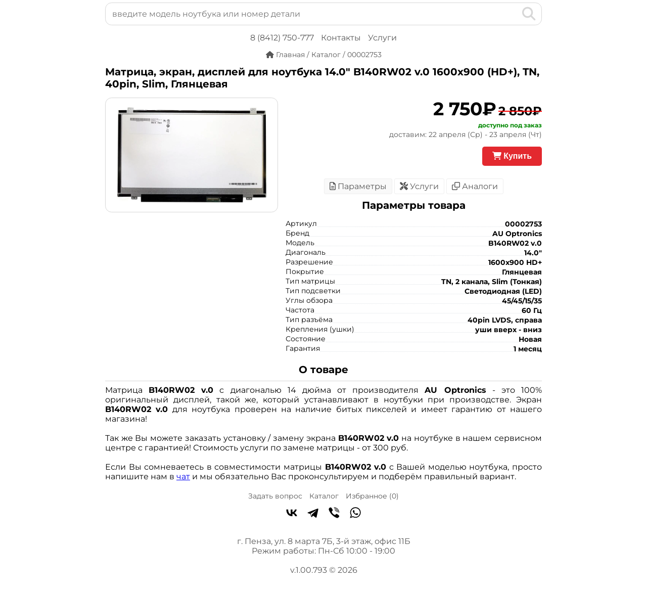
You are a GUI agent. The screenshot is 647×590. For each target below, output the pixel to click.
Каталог (324, 496)
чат (183, 476)
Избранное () (372, 496)
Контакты (341, 37)
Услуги (382, 37)
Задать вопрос (275, 496)
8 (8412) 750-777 (282, 37)
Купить (512, 156)
